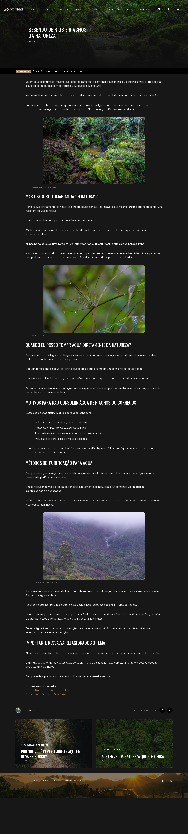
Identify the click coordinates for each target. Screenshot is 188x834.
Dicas (92, 9)
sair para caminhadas (38, 452)
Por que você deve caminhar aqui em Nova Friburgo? (51, 754)
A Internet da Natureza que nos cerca (133, 756)
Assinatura (158, 9)
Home (47, 9)
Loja (142, 9)
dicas (32, 42)
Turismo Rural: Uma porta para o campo (58, 71)
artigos (106, 761)
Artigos (61, 9)
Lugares (77, 9)
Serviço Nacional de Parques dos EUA (48, 690)
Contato (128, 9)
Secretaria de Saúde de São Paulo (46, 694)
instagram (20, 790)
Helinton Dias (25, 710)
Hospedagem (109, 9)
